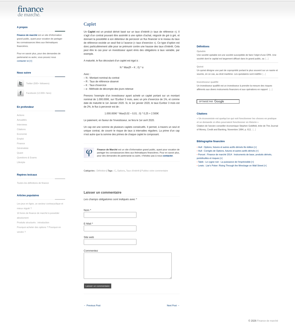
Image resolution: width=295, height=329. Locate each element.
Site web (89, 237)
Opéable (201, 51)
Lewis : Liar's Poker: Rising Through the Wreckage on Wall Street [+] (232, 165)
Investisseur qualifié (207, 82)
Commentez (91, 250)
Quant (20, 153)
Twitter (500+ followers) (38, 83)
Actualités (22, 120)
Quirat (200, 66)
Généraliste (22, 148)
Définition (101, 170)
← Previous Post (92, 305)
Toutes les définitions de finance (33, 183)
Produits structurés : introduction (33, 222)
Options (121, 170)
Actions (20, 115)
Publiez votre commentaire (154, 170)
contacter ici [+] (24, 61)
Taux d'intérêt (133, 170)
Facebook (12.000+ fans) (38, 93)
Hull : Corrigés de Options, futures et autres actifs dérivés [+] (228, 151)
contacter (168, 155)
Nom (87, 210)
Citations (21, 129)
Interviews (22, 124)
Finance (21, 143)
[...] (266, 58)
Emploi (20, 138)
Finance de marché (27, 35)
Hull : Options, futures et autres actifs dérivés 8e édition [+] (227, 147)
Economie (22, 134)
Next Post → (173, 305)
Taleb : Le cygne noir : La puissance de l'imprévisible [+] (226, 162)
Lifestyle (21, 162)
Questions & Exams (27, 157)
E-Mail (88, 223)
